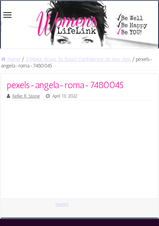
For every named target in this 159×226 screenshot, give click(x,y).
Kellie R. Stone (26, 96)
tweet (62, 204)
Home (10, 59)
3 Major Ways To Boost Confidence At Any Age (78, 59)
